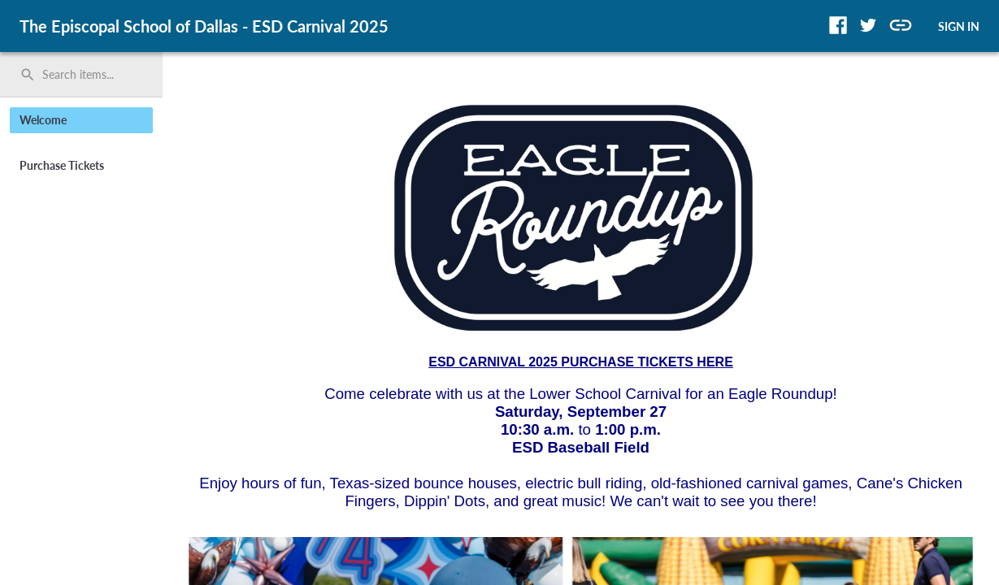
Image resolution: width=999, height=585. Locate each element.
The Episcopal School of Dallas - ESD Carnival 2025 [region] (204, 26)
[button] (838, 25)
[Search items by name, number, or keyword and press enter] (87, 75)
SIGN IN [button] (958, 26)
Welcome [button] (43, 120)
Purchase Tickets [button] (62, 165)
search (28, 75)
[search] (81, 75)
